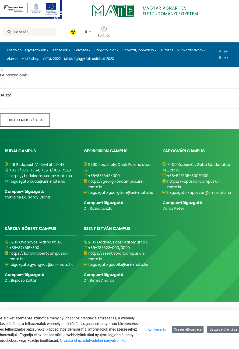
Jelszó (5, 95)
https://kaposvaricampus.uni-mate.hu (194, 184)
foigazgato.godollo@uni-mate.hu (118, 264)
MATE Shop (30, 58)
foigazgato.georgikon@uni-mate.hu (120, 192)
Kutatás (167, 50)
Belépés (104, 32)
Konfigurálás (157, 329)
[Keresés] (35, 31)
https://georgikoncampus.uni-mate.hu (116, 184)
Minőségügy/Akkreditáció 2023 (89, 58)
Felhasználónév (14, 75)
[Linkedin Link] (225, 57)
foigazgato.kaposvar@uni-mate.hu (199, 192)
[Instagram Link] (225, 51)
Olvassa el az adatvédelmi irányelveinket (93, 340)
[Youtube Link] (218, 57)
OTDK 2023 (52, 58)
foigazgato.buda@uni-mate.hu (37, 181)
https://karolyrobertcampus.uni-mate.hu (39, 256)
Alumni (12, 58)
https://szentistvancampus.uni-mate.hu (117, 256)
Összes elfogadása (188, 329)
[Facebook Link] (218, 51)
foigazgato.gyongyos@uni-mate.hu (41, 264)
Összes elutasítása (223, 329)
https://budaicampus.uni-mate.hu (40, 175)
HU (87, 31)
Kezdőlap (14, 50)
